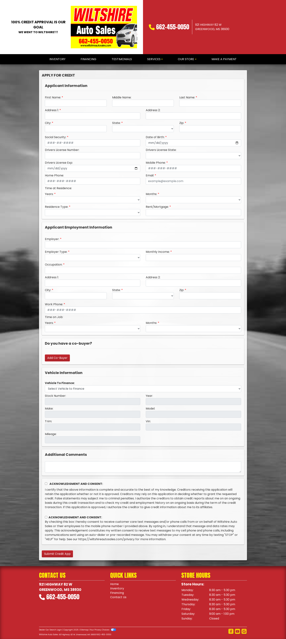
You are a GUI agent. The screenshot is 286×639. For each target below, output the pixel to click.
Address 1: (52, 110)
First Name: (53, 97)
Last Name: (187, 97)
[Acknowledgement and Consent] (46, 483)
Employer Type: (56, 252)
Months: (151, 194)
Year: (149, 396)
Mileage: (51, 434)
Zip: (181, 123)
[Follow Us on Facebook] (230, 631)
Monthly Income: (158, 252)
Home (114, 584)
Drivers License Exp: (59, 163)
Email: (150, 175)
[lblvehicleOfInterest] (143, 388)
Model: (150, 408)
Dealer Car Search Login (50, 629)
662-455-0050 (172, 26)
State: (116, 123)
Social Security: (55, 137)
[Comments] (143, 467)
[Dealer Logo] (104, 27)
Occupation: (53, 264)
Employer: (52, 239)
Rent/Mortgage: (157, 207)
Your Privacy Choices (103, 629)
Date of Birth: (155, 137)
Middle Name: (121, 97)
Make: (49, 408)
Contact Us (118, 597)
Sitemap (84, 629)
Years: (49, 194)
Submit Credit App (57, 554)
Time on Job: (54, 317)
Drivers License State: (161, 150)
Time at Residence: (58, 188)
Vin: (148, 421)
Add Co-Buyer (57, 358)
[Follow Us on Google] (244, 631)
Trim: (48, 421)
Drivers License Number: (62, 150)
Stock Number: (55, 396)
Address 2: (153, 110)
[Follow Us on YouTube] (237, 631)
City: (48, 123)
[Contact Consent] (46, 517)
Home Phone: (54, 175)
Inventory (117, 588)
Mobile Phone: (156, 163)
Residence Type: (56, 207)
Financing (117, 593)
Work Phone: (54, 304)
